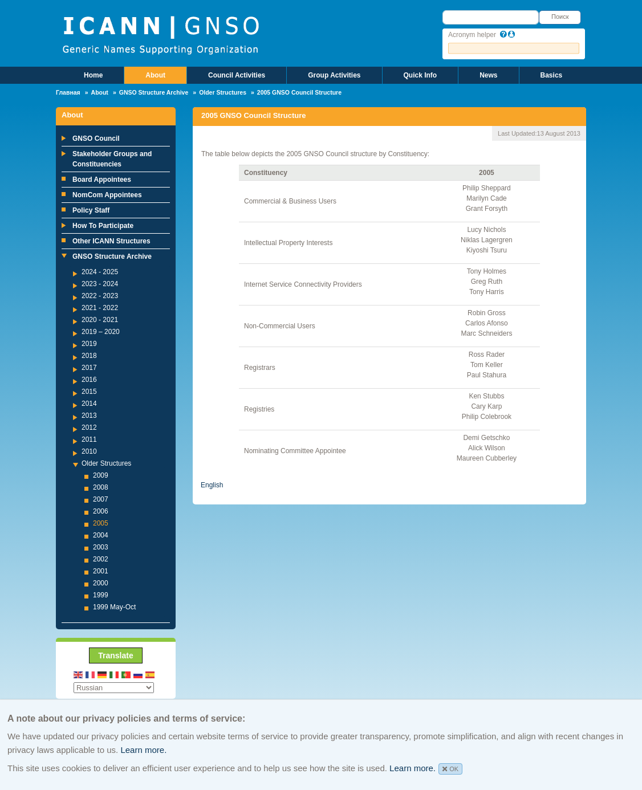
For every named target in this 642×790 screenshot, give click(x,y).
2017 (89, 368)
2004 (100, 535)
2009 (100, 475)
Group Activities (334, 75)
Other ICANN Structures (111, 241)
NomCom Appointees (107, 195)
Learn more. (143, 750)
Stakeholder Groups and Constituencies (112, 159)
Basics (552, 75)
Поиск (559, 16)
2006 (100, 511)
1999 (100, 595)
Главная (68, 92)
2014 (89, 404)
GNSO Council (96, 138)
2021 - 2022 (100, 308)
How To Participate (102, 226)
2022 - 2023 (100, 296)
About (155, 75)
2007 (100, 499)
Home (93, 75)
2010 (89, 451)
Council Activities (236, 75)
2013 (89, 416)
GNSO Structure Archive (154, 92)
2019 (89, 344)
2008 (100, 487)
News (488, 75)
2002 (100, 559)
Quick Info (420, 75)
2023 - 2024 (100, 284)
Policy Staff (90, 210)
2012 (89, 427)
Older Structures (222, 92)
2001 (100, 571)
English (212, 485)
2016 (89, 380)
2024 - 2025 (100, 272)
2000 (100, 583)
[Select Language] (114, 687)
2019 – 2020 (101, 332)
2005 (100, 523)
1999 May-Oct (114, 607)
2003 (100, 547)
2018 (89, 356)
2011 (89, 439)
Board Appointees (101, 180)
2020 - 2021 (100, 320)
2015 (89, 392)
